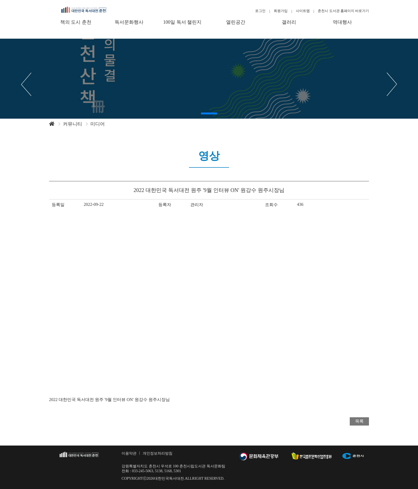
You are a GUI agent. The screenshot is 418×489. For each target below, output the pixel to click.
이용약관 (129, 453)
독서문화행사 (129, 22)
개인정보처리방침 (157, 453)
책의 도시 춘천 (75, 22)
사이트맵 (303, 11)
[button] (209, 113)
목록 (359, 421)
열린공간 (235, 22)
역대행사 (342, 22)
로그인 (260, 11)
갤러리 (289, 22)
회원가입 (281, 11)
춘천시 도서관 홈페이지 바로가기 (343, 11)
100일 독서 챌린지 (182, 22)
